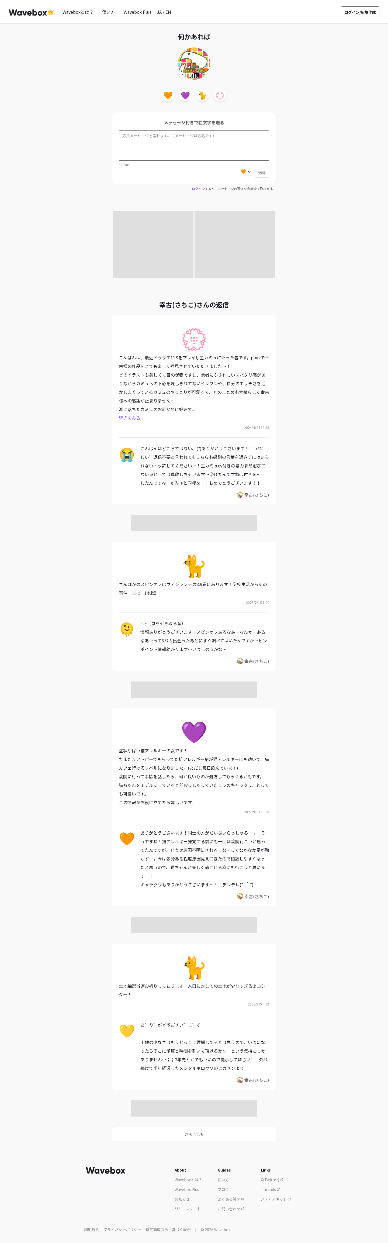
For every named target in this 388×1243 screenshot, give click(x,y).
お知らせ (182, 1199)
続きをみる (129, 418)
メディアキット (276, 1199)
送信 (262, 172)
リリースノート (188, 1208)
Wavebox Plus (137, 12)
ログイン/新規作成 (360, 12)
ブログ (223, 1189)
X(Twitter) (272, 1179)
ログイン (198, 188)
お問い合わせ (231, 1208)
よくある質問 (231, 1199)
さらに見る (194, 1134)
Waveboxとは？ (78, 12)
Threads (270, 1189)
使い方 (108, 12)
